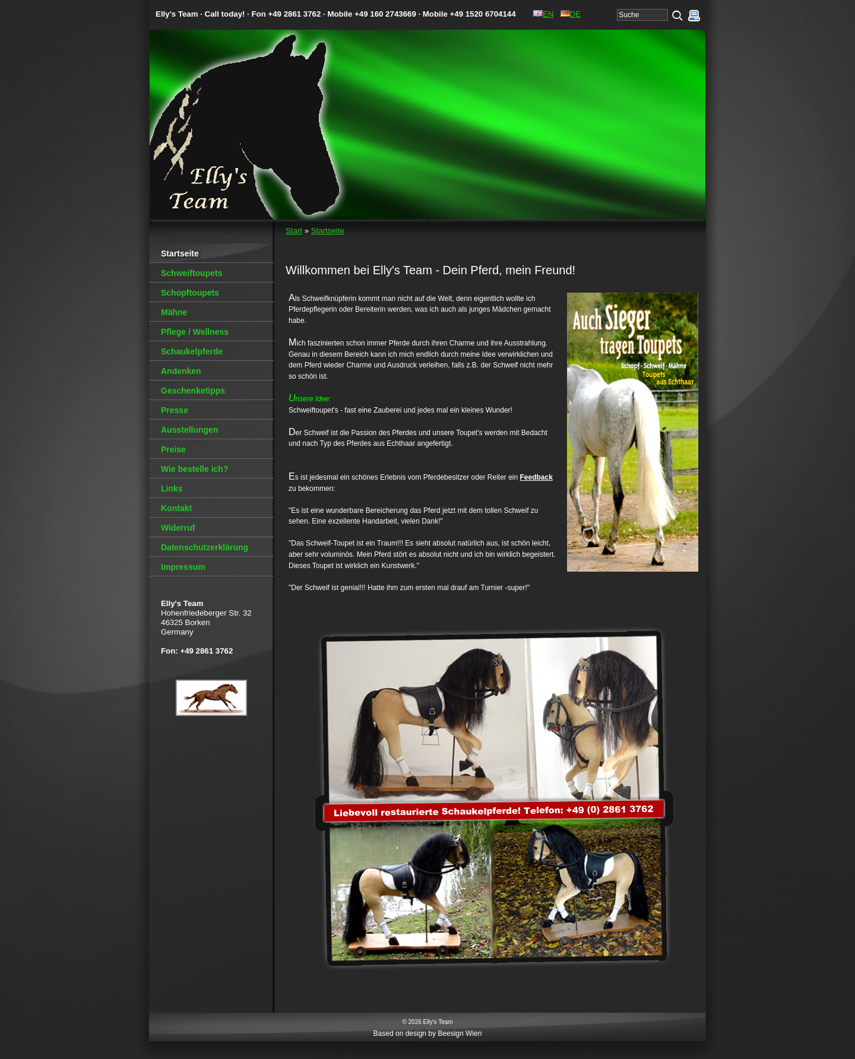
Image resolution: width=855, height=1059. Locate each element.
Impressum (183, 567)
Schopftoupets (190, 292)
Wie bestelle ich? (194, 469)
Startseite (327, 230)
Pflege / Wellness (195, 332)
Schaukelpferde (192, 351)
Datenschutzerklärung (204, 547)
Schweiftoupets (191, 273)
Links (172, 488)
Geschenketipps (193, 390)
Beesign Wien (460, 1033)
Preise (173, 449)
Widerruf (178, 527)
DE (570, 13)
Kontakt (176, 508)
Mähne (174, 312)
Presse (174, 410)
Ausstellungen (189, 430)
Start (294, 230)
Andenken (181, 371)
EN (543, 13)
